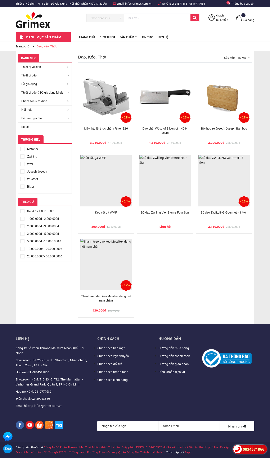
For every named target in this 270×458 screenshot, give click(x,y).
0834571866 (179, 3)
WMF (27, 163)
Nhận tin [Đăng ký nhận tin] (237, 426)
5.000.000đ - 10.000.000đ (40, 240)
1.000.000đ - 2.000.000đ (39, 218)
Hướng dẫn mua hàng (174, 348)
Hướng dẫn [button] (170, 338)
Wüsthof (29, 178)
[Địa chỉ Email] (189, 426)
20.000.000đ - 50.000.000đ (41, 255)
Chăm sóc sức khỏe (34, 101)
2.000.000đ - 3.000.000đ (39, 225)
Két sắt (26, 126)
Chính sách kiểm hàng (112, 380)
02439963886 (40, 399)
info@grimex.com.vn (138, 3)
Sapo (188, 452)
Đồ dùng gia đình (32, 118)
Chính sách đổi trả (109, 364)
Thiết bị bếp (29, 75)
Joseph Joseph (33, 171)
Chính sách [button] (108, 338)
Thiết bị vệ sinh (31, 67)
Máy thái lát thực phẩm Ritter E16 (106, 128)
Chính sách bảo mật (111, 348)
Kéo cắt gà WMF (106, 212)
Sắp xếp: (229, 57)
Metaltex (29, 148)
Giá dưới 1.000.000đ (37, 210)
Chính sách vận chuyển (113, 356)
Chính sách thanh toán (112, 372)
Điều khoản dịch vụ (172, 372)
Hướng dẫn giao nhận (174, 364)
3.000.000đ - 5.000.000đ (39, 233)
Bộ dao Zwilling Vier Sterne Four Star (165, 212)
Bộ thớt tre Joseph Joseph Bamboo (224, 128)
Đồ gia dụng (29, 84)
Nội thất (26, 109)
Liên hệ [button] (23, 338)
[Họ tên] (128, 426)
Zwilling (28, 156)
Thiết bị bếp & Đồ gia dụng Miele (42, 92)
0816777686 (197, 3)
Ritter (27, 186)
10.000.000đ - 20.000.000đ (41, 248)
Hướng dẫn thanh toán (174, 356)
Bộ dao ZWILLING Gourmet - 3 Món (224, 212)
